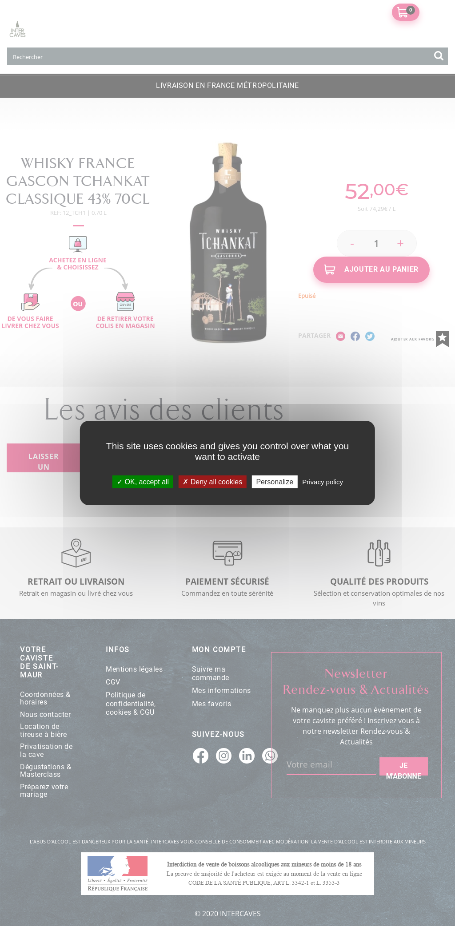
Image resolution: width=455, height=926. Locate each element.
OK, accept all (143, 482)
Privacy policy (322, 482)
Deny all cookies (212, 482)
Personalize (274, 482)
